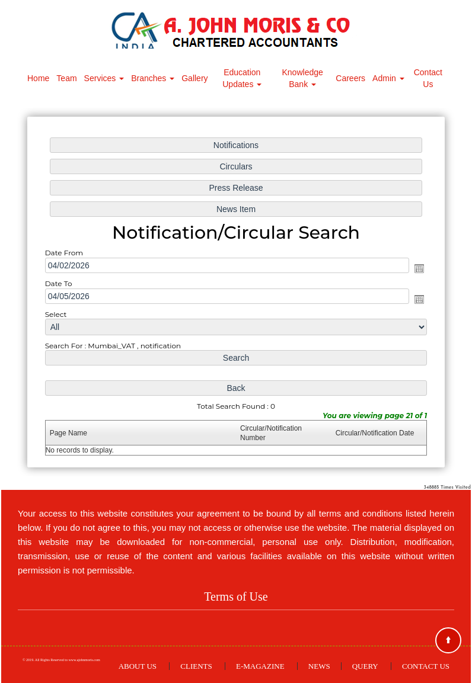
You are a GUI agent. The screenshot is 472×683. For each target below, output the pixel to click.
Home (38, 78)
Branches (152, 78)
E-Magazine (260, 666)
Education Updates (241, 78)
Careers (350, 78)
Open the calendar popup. (418, 268)
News (319, 666)
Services (104, 78)
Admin (388, 78)
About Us (138, 666)
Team (66, 78)
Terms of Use (235, 596)
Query (365, 666)
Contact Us (428, 78)
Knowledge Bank (302, 78)
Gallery (194, 78)
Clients (196, 666)
